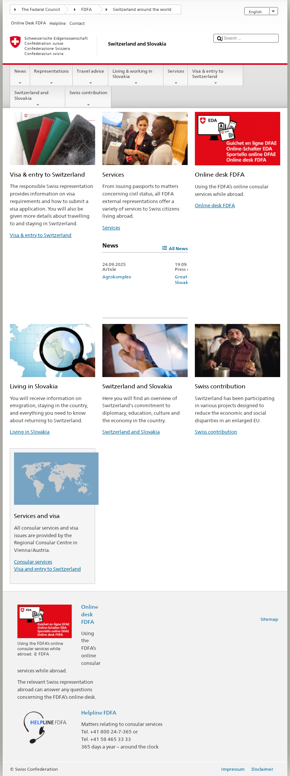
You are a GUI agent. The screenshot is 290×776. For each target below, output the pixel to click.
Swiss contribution (88, 99)
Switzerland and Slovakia (38, 99)
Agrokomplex (116, 277)
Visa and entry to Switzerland (47, 569)
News (20, 77)
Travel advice (90, 77)
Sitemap (269, 619)
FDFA (86, 9)
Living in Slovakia (29, 432)
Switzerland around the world (142, 9)
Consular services (33, 562)
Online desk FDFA (215, 205)
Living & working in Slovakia (136, 77)
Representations (51, 77)
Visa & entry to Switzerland (215, 77)
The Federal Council (41, 9)
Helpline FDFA (98, 712)
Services (176, 77)
